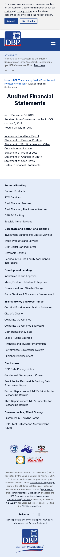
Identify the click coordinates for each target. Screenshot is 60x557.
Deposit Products (14, 191)
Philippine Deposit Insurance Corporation (20, 460)
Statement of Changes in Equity (23, 156)
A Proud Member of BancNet (35, 460)
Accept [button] (11, 21)
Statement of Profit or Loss (20, 152)
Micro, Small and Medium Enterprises (25, 282)
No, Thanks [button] (28, 21)
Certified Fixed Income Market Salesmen (28, 307)
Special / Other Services (18, 221)
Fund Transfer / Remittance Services (25, 209)
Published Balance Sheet (18, 356)
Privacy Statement (38, 523)
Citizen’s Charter (14, 313)
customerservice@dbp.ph (42, 482)
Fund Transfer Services (17, 203)
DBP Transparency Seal (18, 331)
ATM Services (12, 197)
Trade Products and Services (21, 240)
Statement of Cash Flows (19, 160)
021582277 (11, 503)
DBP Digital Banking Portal (20, 246)
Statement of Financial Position (23, 140)
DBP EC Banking (14, 215)
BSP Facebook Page (31, 506)
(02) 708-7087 (46, 489)
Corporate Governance (17, 319)
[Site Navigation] (53, 44)
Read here (39, 65)
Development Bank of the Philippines (12, 38)
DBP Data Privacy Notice (19, 369)
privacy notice (24, 11)
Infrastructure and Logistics (20, 276)
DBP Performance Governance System (41, 449)
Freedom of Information (14, 449)
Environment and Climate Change (23, 288)
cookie (8, 11)
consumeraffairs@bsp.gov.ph (26, 492)
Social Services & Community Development (29, 294)
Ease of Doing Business (18, 337)
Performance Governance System (24, 349)
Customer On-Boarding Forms (21, 418)
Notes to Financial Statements (22, 165)
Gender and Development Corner (23, 375)
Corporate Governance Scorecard (24, 325)
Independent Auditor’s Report (21, 136)
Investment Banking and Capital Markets (28, 234)
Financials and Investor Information (25, 343)
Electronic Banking (15, 253)
